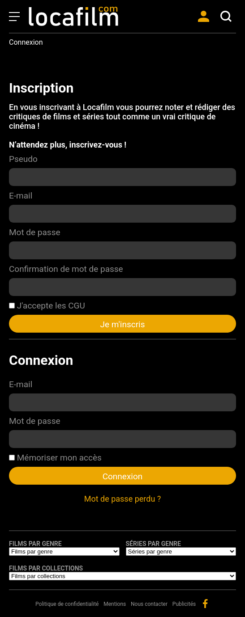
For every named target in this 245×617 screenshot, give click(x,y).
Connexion (123, 476)
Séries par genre (153, 543)
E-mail (20, 195)
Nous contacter (149, 604)
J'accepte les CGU (47, 305)
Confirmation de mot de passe (66, 269)
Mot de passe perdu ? (122, 498)
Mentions (114, 604)
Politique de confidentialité (67, 604)
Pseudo (23, 159)
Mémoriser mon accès (55, 457)
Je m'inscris (122, 324)
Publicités (184, 604)
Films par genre (35, 543)
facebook (205, 603)
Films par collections (46, 568)
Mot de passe (34, 232)
